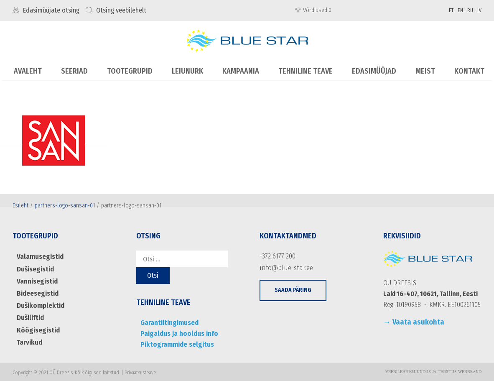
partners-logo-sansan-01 (65, 205)
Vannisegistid (36, 279)
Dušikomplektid (39, 302)
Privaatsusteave (140, 370)
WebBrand (469, 370)
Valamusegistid (39, 256)
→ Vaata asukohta (413, 322)
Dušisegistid (35, 267)
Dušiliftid (30, 314)
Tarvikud (29, 337)
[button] (293, 288)
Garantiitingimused (167, 322)
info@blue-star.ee (284, 266)
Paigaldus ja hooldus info (176, 332)
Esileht (20, 205)
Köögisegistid (37, 325)
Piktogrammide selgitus (174, 342)
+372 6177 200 (277, 256)
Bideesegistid (37, 291)
